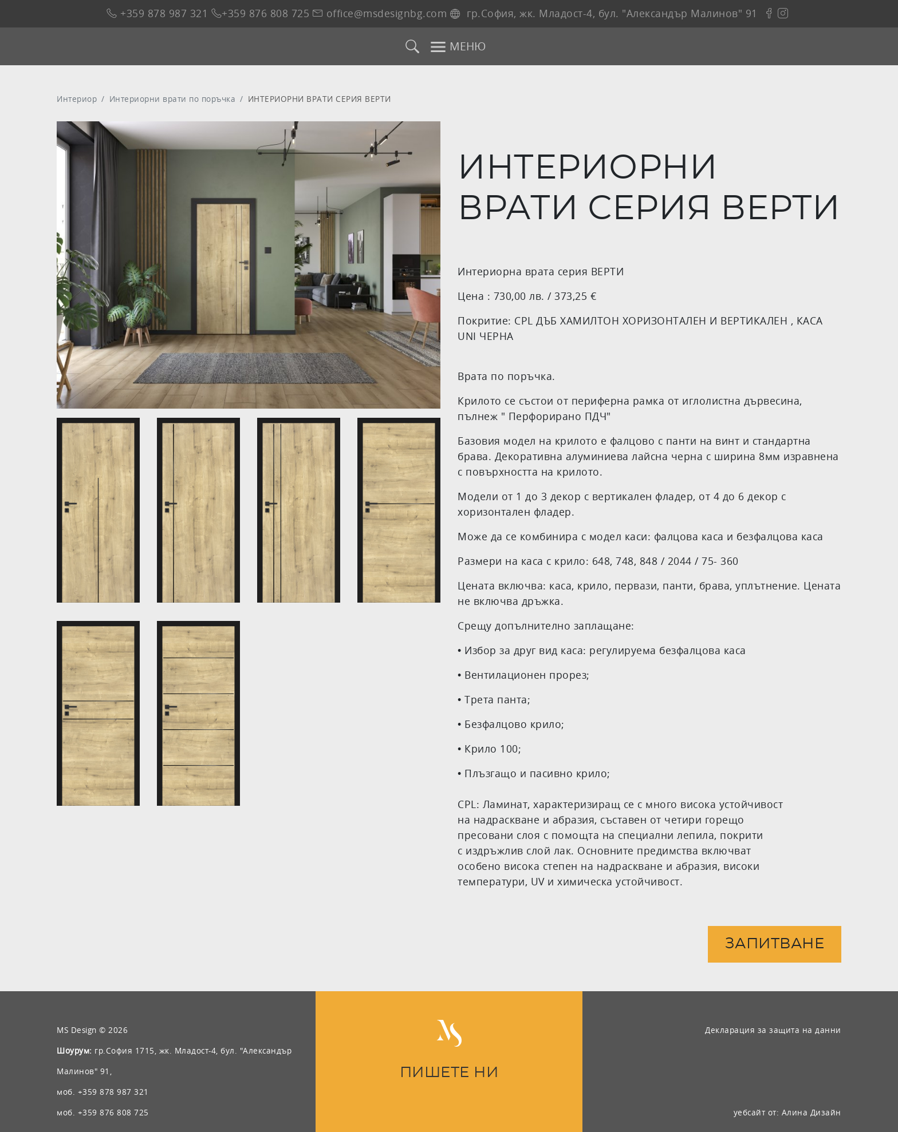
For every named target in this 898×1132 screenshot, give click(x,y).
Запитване (775, 944)
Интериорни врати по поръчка (172, 98)
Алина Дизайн (811, 1112)
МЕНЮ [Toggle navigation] (458, 47)
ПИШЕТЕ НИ (449, 1073)
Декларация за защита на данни (773, 1029)
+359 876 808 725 (260, 13)
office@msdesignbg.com (380, 13)
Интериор (77, 98)
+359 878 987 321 (157, 13)
